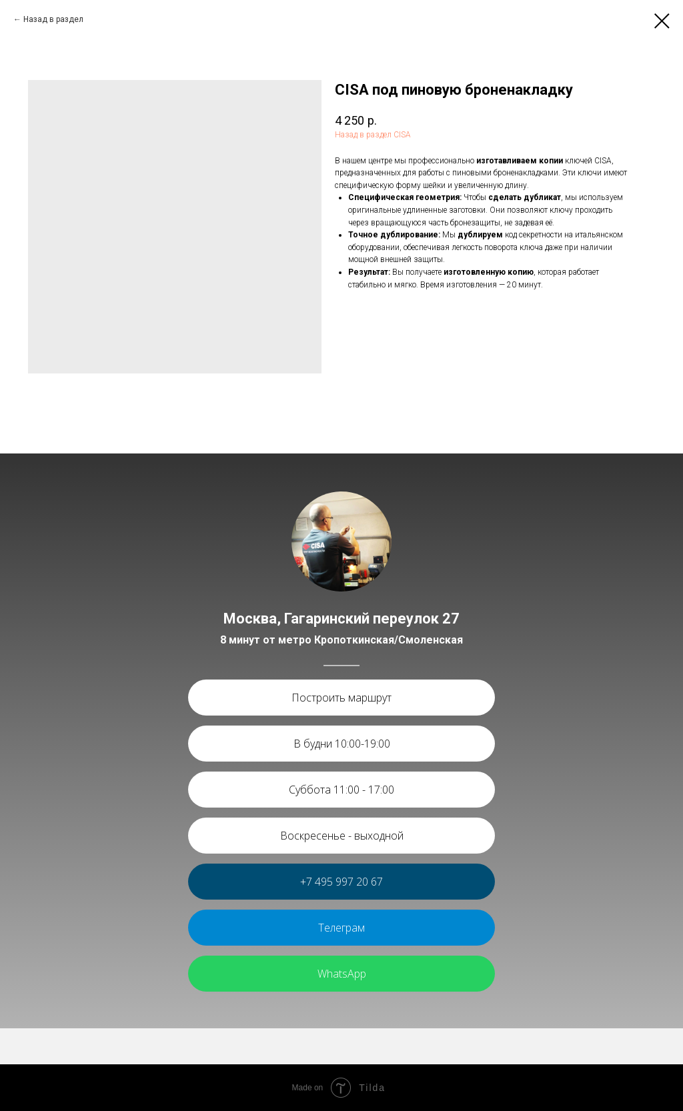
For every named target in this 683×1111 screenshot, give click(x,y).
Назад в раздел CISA (373, 134)
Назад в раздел (53, 19)
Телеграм (341, 927)
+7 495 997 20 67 (341, 881)
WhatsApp (341, 973)
